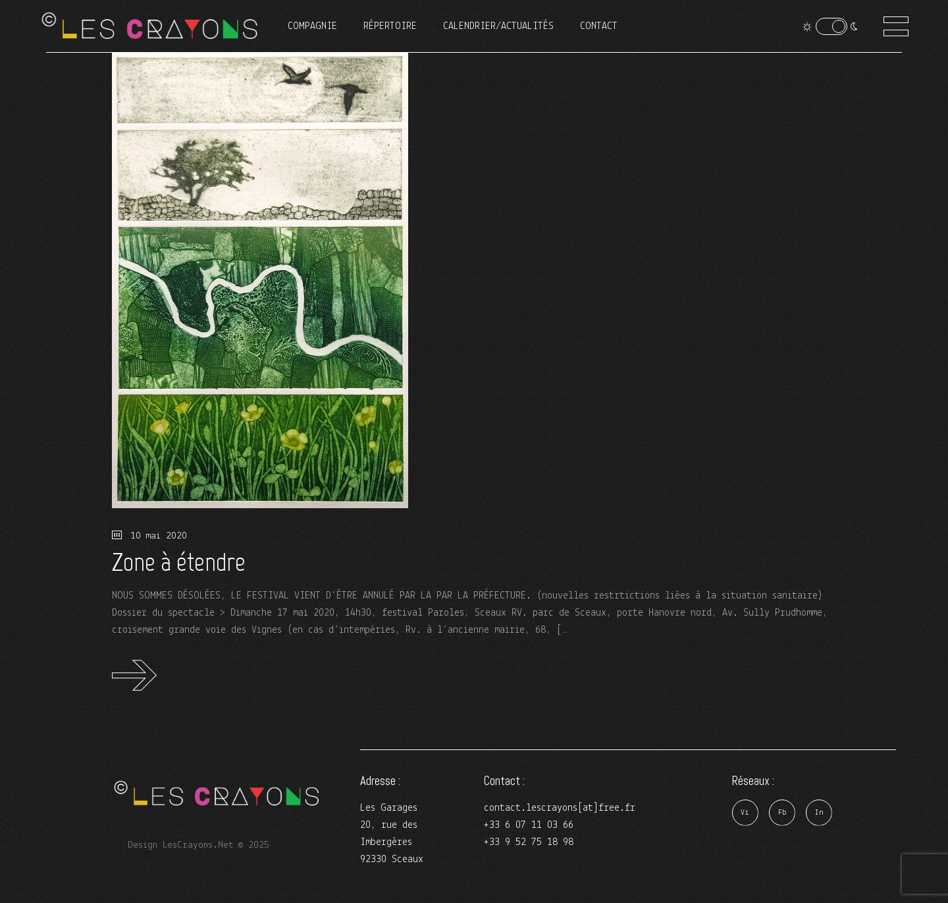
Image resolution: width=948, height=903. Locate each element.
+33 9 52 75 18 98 (528, 842)
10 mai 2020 (149, 536)
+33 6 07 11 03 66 (528, 825)
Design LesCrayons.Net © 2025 (198, 845)
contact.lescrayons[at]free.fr (559, 808)
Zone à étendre (179, 561)
